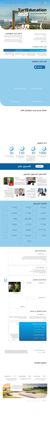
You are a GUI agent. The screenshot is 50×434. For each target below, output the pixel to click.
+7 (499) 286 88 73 (44, 428)
